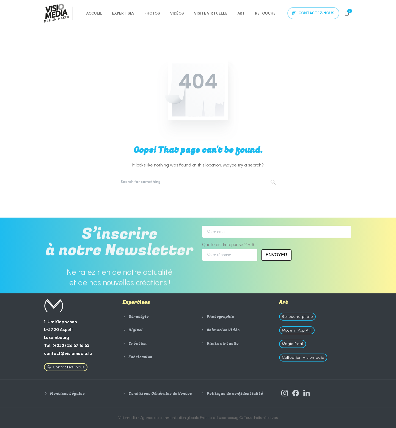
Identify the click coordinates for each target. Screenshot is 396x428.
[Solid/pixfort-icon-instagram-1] (284, 395)
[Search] (191, 182)
